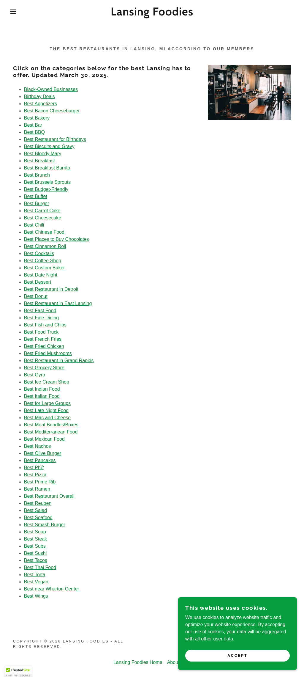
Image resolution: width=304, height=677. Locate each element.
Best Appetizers (40, 103)
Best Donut (36, 296)
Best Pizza (35, 474)
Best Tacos (35, 560)
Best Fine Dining (41, 317)
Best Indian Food (42, 389)
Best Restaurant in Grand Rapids (59, 360)
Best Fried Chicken (44, 346)
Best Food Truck (41, 331)
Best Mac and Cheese (47, 417)
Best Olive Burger (42, 453)
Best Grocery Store (44, 367)
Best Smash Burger (44, 524)
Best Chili (34, 224)
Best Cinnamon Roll (45, 246)
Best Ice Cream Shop (46, 381)
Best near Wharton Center (51, 588)
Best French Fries (42, 339)
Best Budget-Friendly (46, 189)
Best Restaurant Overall (49, 496)
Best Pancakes (40, 460)
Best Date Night (40, 274)
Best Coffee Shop (42, 260)
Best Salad (35, 510)
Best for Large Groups (47, 403)
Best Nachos (37, 446)
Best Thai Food (40, 567)
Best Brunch (37, 175)
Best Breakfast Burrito (47, 167)
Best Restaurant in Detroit (51, 289)
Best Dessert (37, 282)
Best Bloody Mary (42, 153)
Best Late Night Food (46, 410)
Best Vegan (36, 581)
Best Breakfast (39, 160)
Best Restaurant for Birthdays (55, 139)
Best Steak (35, 538)
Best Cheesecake (42, 217)
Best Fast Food (40, 310)
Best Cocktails (39, 253)
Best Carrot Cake (42, 210)
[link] (151, 13)
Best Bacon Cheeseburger (52, 110)
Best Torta (34, 574)
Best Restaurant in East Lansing (58, 303)
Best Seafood (38, 517)
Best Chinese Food (44, 232)
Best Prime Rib (40, 481)
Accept (237, 664)
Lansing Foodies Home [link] (137, 662)
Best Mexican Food (44, 439)
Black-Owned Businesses (51, 89)
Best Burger (36, 203)
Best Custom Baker (44, 267)
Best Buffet (35, 196)
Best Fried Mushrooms (48, 353)
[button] (15, 12)
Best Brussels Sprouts (47, 182)
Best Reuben (38, 503)
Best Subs (35, 546)
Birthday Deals (39, 96)
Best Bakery (37, 117)
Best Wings (36, 596)
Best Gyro (34, 374)
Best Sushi (35, 553)
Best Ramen (37, 488)
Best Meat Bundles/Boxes (51, 424)
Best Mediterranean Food (51, 431)
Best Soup (35, 531)
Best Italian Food (42, 396)
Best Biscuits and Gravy (49, 146)
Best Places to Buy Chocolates (56, 239)
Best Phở (34, 467)
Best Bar (33, 125)
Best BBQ (34, 132)
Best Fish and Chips (45, 324)
